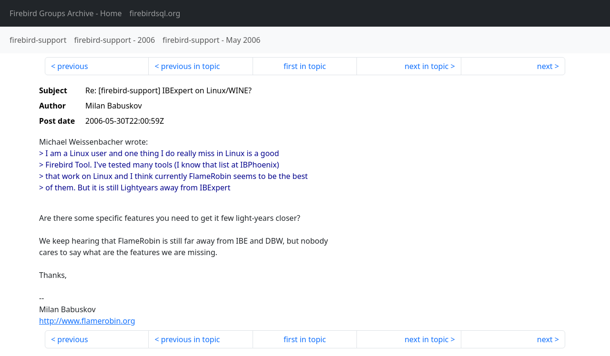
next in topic (426, 66)
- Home (66, 13)
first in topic (305, 66)
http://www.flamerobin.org (87, 321)
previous (72, 66)
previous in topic (190, 66)
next (545, 66)
